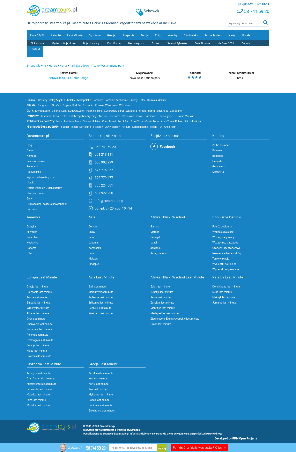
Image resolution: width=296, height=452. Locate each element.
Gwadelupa (218, 166)
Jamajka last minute (224, 302)
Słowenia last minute (39, 356)
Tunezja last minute (161, 292)
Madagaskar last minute (164, 313)
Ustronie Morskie (184, 116)
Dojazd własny (91, 43)
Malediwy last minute (101, 292)
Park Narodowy (79, 65)
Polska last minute (37, 334)
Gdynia (67, 105)
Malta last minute (37, 350)
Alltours (126, 127)
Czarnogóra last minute (40, 340)
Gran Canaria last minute (41, 378)
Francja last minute (38, 345)
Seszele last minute (100, 308)
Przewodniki (34, 172)
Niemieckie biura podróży (227, 253)
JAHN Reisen (112, 127)
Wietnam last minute (101, 313)
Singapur (94, 264)
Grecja (111, 35)
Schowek (147, 11)
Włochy (172, 35)
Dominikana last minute (226, 286)
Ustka (63, 116)
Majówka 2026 (225, 43)
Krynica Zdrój (42, 110)
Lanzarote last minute (39, 389)
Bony (29, 198)
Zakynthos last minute (101, 410)
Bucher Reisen (69, 127)
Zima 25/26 (37, 35)
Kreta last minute (98, 378)
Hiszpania (128, 35)
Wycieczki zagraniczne (225, 269)
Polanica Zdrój (94, 110)
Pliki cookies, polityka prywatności (47, 204)
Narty (232, 35)
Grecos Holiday (92, 121)
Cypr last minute (36, 318)
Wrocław (124, 105)
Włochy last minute (38, 308)
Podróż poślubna (222, 226)
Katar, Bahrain (158, 253)
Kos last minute (98, 389)
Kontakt (35, 49)
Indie (91, 237)
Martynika (218, 172)
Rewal (139, 116)
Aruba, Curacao (221, 145)
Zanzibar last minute (162, 302)
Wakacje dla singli (223, 232)
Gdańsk (56, 105)
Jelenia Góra (59, 110)
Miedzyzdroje (89, 116)
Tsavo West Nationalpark (108, 65)
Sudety (134, 100)
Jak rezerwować (36, 161)
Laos (91, 253)
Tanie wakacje (220, 258)
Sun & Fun (123, 121)
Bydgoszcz (44, 105)
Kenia (63, 65)
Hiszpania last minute (39, 292)
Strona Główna (36, 65)
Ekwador (32, 232)
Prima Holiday (193, 121)
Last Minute (74, 35)
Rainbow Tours (72, 121)
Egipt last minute (160, 286)
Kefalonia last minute (101, 373)
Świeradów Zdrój (114, 110)
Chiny (92, 232)
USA (29, 253)
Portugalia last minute (39, 329)
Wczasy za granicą (223, 237)
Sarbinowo (151, 116)
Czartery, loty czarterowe (226, 248)
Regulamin (33, 166)
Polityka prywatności (128, 429)
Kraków (76, 105)
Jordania (155, 248)
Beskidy (42, 100)
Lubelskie (70, 100)
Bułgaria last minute (38, 302)
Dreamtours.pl (107, 426)
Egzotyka (95, 35)
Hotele (246, 35)
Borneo (93, 226)
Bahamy (217, 150)
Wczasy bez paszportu (225, 242)
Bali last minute (97, 286)
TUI (160, 127)
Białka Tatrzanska (157, 110)
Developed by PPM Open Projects (236, 438)
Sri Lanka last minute (101, 302)
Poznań (99, 105)
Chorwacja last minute (40, 324)
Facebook (167, 146)
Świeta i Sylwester (177, 43)
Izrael (153, 242)
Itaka (59, 121)
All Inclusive (37, 43)
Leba (56, 116)
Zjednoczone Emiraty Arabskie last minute (174, 318)
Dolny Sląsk (56, 100)
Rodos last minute (99, 400)
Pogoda (246, 43)
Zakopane (176, 110)
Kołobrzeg (75, 116)
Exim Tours (137, 121)
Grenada (217, 161)
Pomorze (98, 100)
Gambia (155, 226)
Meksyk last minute (223, 297)
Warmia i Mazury (156, 100)
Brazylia (31, 226)
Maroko (154, 232)
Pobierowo (128, 116)
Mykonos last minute (101, 394)
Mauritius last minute (162, 308)
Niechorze (114, 116)
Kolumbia (32, 237)
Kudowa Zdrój (76, 110)
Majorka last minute (38, 394)
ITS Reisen (96, 127)
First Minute (113, 43)
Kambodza (95, 248)
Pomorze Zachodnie (116, 100)
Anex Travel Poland (172, 121)
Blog (29, 145)
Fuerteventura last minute (41, 384)
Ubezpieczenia (35, 193)
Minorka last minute (38, 405)
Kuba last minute (222, 292)
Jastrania (45, 116)
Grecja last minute (37, 286)
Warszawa (111, 105)
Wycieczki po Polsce (224, 264)
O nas (30, 150)
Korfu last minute (99, 384)
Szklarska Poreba (135, 110)
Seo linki (32, 209)
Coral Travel (109, 121)
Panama (31, 248)
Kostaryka (32, 242)
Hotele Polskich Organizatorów (44, 188)
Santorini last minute (100, 405)
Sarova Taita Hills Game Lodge (68, 78)
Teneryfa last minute (39, 373)
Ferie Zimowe (202, 43)
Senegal (155, 237)
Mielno (103, 116)
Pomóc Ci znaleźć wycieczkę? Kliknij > (199, 447)
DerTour (84, 127)
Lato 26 (56, 35)
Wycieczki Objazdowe (63, 43)
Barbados (217, 156)
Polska (156, 43)
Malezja (93, 258)
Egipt (158, 35)
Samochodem (213, 35)
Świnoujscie (166, 116)
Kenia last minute (160, 297)
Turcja (145, 35)
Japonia (93, 242)
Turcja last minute (37, 297)
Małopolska (84, 100)
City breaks (191, 35)
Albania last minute (38, 313)
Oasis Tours (152, 121)
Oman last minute (160, 324)
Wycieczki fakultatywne (40, 177)
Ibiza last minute (36, 400)
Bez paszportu (136, 43)
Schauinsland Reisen (144, 127)
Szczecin (88, 105)
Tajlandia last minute (101, 297)
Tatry (142, 100)
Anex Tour (170, 127)
